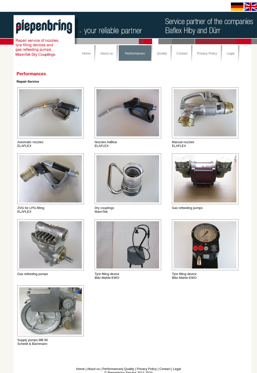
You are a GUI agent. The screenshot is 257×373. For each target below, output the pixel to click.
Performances (135, 53)
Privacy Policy (207, 53)
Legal (230, 53)
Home (86, 53)
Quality (162, 53)
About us (106, 53)
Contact (181, 53)
